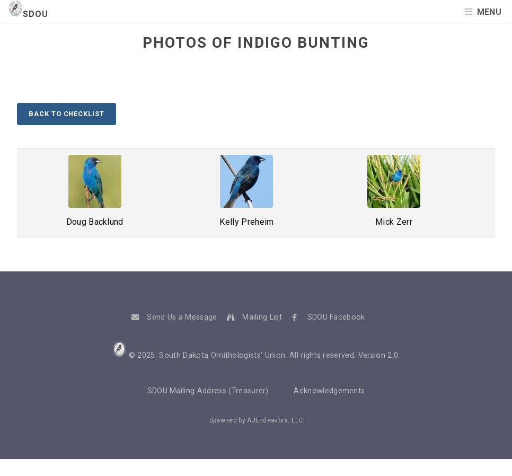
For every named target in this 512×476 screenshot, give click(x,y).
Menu (489, 12)
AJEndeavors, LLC (275, 420)
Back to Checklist (66, 114)
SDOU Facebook (336, 317)
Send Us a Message (182, 317)
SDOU (28, 14)
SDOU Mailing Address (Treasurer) (208, 390)
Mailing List (262, 317)
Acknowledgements (329, 390)
